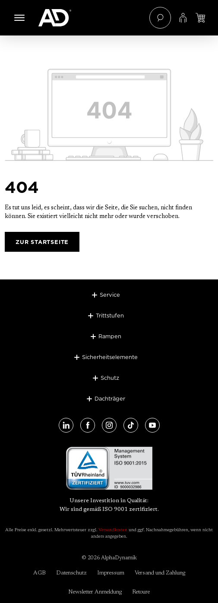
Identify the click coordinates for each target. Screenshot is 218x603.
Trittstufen (110, 315)
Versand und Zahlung (160, 573)
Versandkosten (112, 530)
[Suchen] (160, 18)
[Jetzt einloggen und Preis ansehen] (200, 17)
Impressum (110, 573)
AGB (39, 573)
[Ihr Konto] (183, 17)
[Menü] (19, 17)
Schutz (110, 378)
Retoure (141, 592)
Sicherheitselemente (110, 357)
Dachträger (110, 398)
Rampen (109, 336)
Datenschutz (71, 573)
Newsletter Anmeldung (95, 592)
